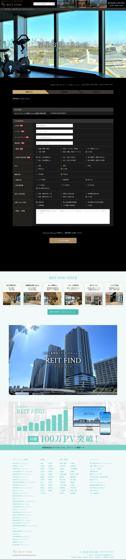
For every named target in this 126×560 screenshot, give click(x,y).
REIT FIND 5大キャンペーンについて (101, 463)
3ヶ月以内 (90, 185)
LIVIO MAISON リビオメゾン (21, 537)
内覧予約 (40, 202)
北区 (42, 482)
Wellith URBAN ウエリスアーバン (23, 531)
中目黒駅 (73, 488)
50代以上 (40, 169)
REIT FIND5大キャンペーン (62, 312)
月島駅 (62, 493)
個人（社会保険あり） (44, 157)
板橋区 (43, 488)
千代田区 (51, 469)
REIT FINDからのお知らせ (97, 488)
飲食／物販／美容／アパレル (71, 152)
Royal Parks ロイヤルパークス (22, 512)
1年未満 (39, 174)
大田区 (43, 480)
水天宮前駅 (63, 485)
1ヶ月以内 (40, 185)
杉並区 (50, 485)
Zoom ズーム (17, 534)
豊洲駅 (72, 471)
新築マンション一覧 (96, 474)
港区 (42, 463)
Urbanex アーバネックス (20, 480)
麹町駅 (72, 482)
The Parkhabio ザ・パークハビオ (23, 471)
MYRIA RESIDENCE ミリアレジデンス (24, 501)
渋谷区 (43, 466)
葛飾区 (50, 490)
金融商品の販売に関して (97, 485)
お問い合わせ (94, 490)
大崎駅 (72, 485)
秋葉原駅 (73, 493)
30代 (63, 166)
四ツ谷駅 (73, 480)
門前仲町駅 (73, 469)
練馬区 (50, 488)
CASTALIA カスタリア (19, 485)
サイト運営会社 (94, 493)
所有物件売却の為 (92, 193)
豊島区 (50, 480)
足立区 (43, 490)
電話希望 (65, 179)
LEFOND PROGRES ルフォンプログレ (24, 482)
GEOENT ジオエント (19, 542)
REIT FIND (7, 9)
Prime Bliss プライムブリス (21, 545)
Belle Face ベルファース (20, 539)
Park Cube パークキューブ (21, 477)
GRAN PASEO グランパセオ (21, 504)
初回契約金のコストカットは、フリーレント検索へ (62, 447)
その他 (89, 152)
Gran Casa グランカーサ (20, 518)
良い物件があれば (42, 188)
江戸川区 (43, 493)
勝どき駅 (62, 480)
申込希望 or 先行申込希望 (94, 202)
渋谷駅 (72, 463)
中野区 (43, 485)
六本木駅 (62, 466)
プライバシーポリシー (49, 233)
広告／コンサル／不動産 (69, 148)
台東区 (50, 474)
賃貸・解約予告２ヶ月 (44, 197)
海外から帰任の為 (67, 197)
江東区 (50, 466)
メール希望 (40, 179)
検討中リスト (94, 480)
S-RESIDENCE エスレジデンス (22, 507)
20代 (38, 166)
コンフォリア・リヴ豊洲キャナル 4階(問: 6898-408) (30, 113)
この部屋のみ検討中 (68, 205)
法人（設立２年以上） (69, 157)
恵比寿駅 (73, 466)
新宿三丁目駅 (74, 474)
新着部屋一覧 (94, 471)
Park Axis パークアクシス (20, 463)
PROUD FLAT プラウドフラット (22, 474)
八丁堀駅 (62, 490)
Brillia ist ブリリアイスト (20, 493)
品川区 (43, 471)
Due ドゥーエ (17, 499)
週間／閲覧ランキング (96, 466)
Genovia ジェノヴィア (19, 509)
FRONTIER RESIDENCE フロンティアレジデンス (25, 527)
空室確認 (40, 205)
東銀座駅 (62, 488)
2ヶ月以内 (65, 185)
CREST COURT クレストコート (22, 515)
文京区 (43, 474)
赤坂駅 (62, 469)
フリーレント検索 (95, 469)
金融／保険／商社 (42, 148)
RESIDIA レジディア (19, 466)
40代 (88, 166)
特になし (89, 179)
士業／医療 (40, 152)
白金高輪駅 (63, 474)
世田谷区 (51, 477)
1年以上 (64, 174)
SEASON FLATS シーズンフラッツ (23, 496)
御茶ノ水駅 (73, 490)
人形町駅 (62, 482)
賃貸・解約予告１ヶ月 (44, 193)
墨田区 (43, 477)
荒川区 (50, 482)
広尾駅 (62, 471)
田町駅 (62, 477)
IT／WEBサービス (92, 148)
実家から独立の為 (67, 193)
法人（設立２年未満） (69, 160)
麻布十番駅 (63, 463)
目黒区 (50, 471)
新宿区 (43, 469)
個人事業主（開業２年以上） (96, 157)
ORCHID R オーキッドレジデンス (22, 488)
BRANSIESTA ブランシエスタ (22, 520)
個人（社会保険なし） (44, 160)
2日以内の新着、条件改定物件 (99, 477)
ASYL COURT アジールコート (21, 523)
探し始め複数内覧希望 (69, 202)
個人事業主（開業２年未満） (96, 160)
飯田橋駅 (73, 477)
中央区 (50, 463)
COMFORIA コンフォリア (20, 469)
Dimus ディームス (18, 490)
